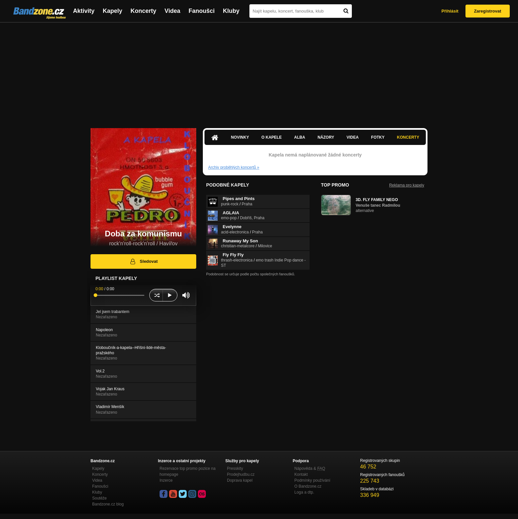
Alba (299, 137)
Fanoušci (202, 11)
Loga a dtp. (304, 492)
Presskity (235, 468)
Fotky (378, 137)
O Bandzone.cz (307, 486)
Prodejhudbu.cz (240, 474)
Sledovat (143, 261)
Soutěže (99, 498)
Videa (172, 11)
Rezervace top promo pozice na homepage (187, 471)
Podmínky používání (312, 480)
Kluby (231, 11)
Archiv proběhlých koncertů (233, 167)
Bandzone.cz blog (108, 504)
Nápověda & (309, 468)
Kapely (112, 11)
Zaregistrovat (487, 11)
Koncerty (143, 11)
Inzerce (166, 480)
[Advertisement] (259, 72)
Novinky (240, 137)
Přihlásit (449, 11)
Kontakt (301, 474)
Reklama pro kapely (406, 185)
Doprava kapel (239, 480)
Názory (325, 137)
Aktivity (83, 11)
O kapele (271, 137)
